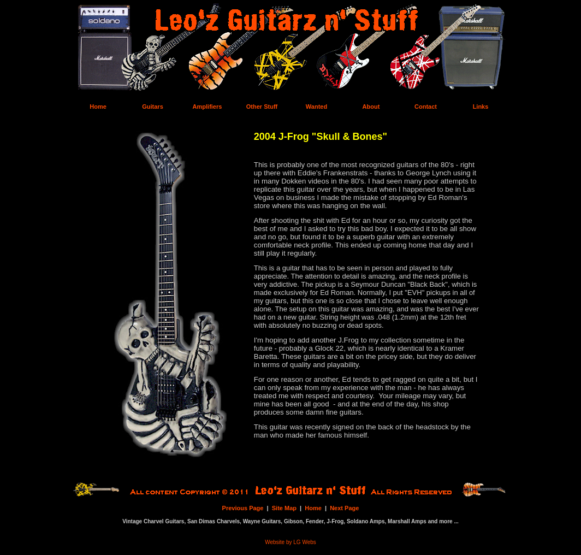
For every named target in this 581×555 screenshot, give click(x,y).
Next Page (344, 508)
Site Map (284, 508)
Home (313, 508)
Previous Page (243, 508)
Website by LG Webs (290, 542)
